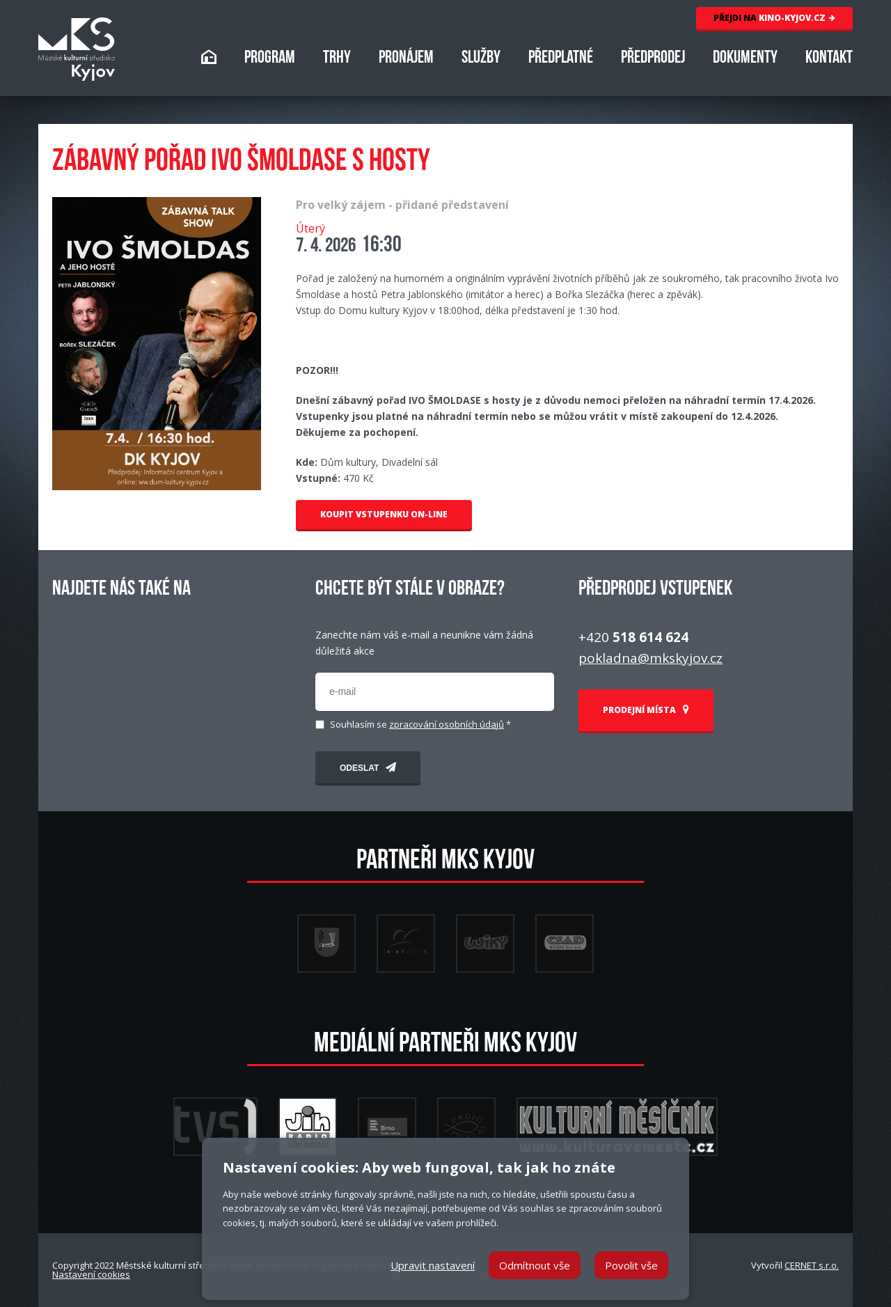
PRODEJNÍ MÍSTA (646, 710)
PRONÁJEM (406, 58)
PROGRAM (269, 58)
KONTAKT (829, 58)
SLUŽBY (481, 58)
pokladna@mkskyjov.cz (650, 658)
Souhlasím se (420, 724)
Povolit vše (631, 1265)
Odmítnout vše (534, 1265)
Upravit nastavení (433, 1265)
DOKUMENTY (745, 58)
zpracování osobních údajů (446, 724)
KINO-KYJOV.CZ (774, 18)
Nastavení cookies (91, 1274)
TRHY (337, 58)
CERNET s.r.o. (811, 1265)
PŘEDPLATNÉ (560, 58)
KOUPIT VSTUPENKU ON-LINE (384, 514)
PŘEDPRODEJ (653, 58)
